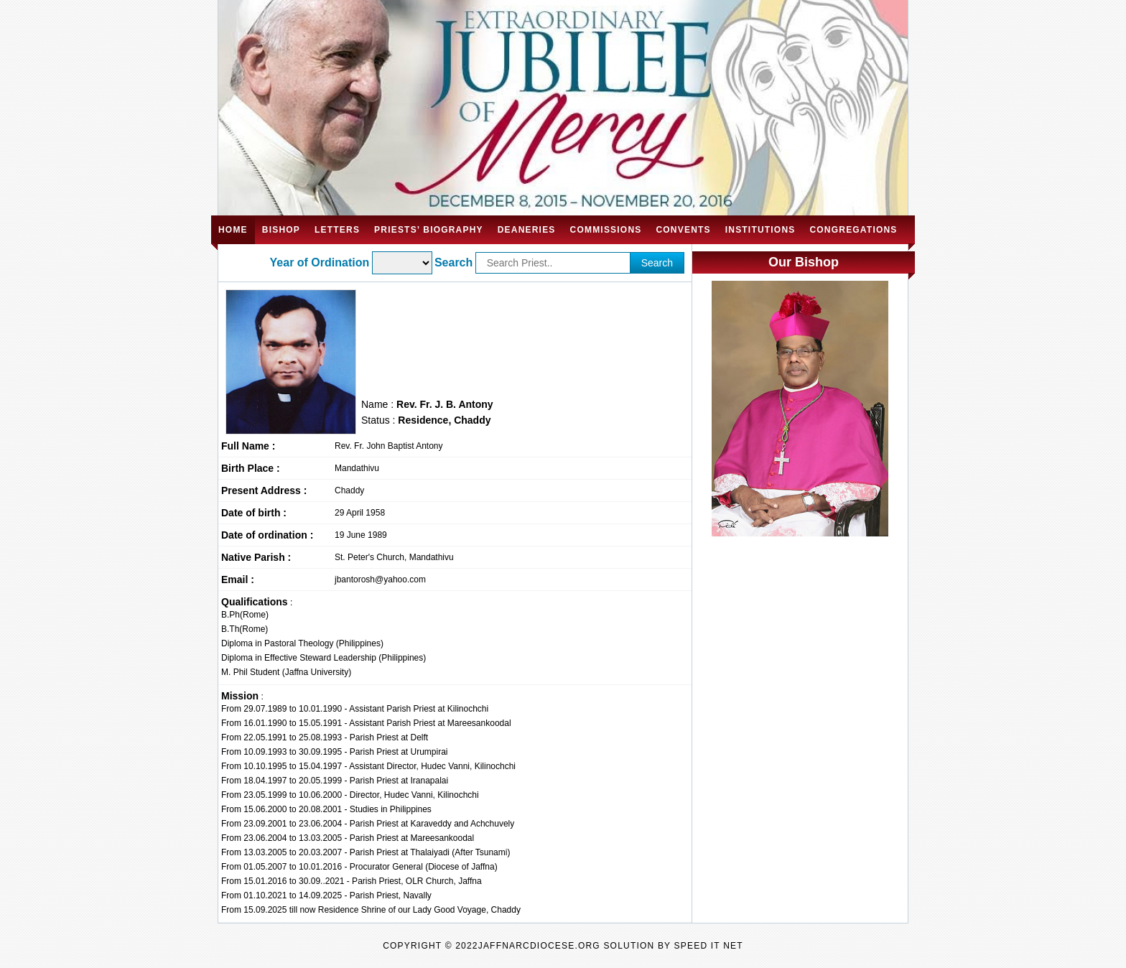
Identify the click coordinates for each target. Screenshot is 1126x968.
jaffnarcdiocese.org (539, 946)
